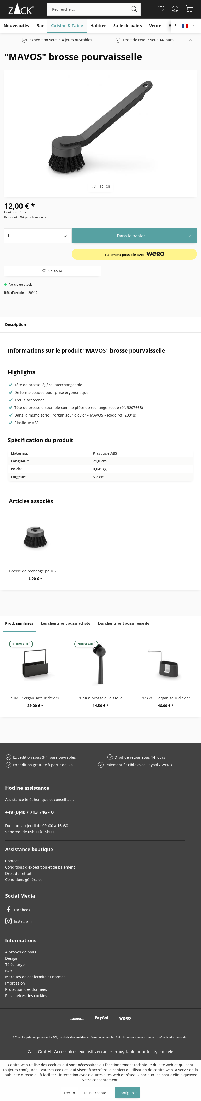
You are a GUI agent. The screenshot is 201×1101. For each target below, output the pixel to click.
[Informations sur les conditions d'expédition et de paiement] (135, 254)
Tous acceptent (96, 1092)
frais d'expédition (74, 1037)
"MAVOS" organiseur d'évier (165, 697)
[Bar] (40, 26)
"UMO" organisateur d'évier (35, 697)
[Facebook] (95, 909)
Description (15, 324)
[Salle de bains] (128, 26)
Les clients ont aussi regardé (123, 623)
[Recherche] (134, 9)
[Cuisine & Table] (67, 26)
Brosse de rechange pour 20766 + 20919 (36, 571)
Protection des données (26, 989)
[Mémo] (161, 9)
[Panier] (189, 9)
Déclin (69, 1092)
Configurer (127, 1092)
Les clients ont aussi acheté (65, 623)
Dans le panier (155, 235)
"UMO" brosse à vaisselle (100, 697)
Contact (12, 860)
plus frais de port (37, 217)
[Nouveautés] (16, 26)
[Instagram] (95, 921)
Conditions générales (23, 879)
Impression (15, 983)
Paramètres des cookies (26, 995)
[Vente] (155, 26)
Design (11, 958)
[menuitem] (94, 9)
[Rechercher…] (94, 9)
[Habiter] (98, 26)
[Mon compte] (175, 9)
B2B (8, 970)
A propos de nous (20, 952)
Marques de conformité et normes (35, 976)
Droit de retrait (18, 873)
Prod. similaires (19, 623)
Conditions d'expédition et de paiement (40, 867)
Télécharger (15, 964)
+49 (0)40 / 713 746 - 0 (29, 812)
